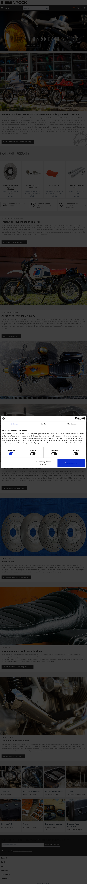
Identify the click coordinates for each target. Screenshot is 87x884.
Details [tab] (43, 424)
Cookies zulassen (71, 463)
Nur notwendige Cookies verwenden (43, 463)
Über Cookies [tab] (72, 424)
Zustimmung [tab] (15, 424)
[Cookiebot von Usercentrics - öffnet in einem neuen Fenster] (76, 418)
